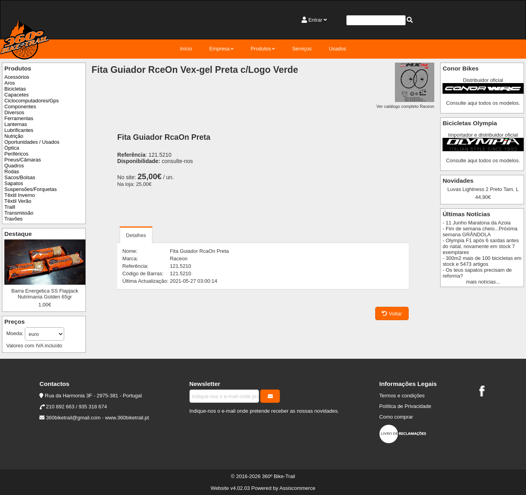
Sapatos (13, 183)
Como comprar (396, 417)
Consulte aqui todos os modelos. (483, 103)
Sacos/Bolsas (19, 177)
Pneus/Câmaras (22, 160)
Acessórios (16, 77)
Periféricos (16, 154)
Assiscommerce (297, 488)
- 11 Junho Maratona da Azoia (477, 223)
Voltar (392, 314)
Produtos (261, 49)
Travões (13, 219)
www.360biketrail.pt (127, 418)
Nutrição (13, 136)
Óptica (11, 148)
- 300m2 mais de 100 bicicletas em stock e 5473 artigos (482, 261)
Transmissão (18, 213)
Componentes (20, 106)
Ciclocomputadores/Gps (31, 101)
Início (186, 49)
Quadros (14, 166)
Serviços (302, 49)
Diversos (14, 112)
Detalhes (136, 235)
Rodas (11, 171)
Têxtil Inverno (19, 195)
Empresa (219, 49)
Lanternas (15, 124)
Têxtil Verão (17, 201)
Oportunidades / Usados (31, 142)
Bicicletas (15, 89)
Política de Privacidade (405, 406)
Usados (337, 49)
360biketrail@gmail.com (73, 418)
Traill (9, 207)
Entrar (315, 20)
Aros (9, 83)
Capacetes (16, 95)
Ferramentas (18, 118)
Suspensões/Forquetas (30, 189)
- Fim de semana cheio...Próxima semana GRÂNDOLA (480, 231)
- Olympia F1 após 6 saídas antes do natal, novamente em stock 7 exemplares (481, 246)
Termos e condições (401, 396)
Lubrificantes (18, 130)
